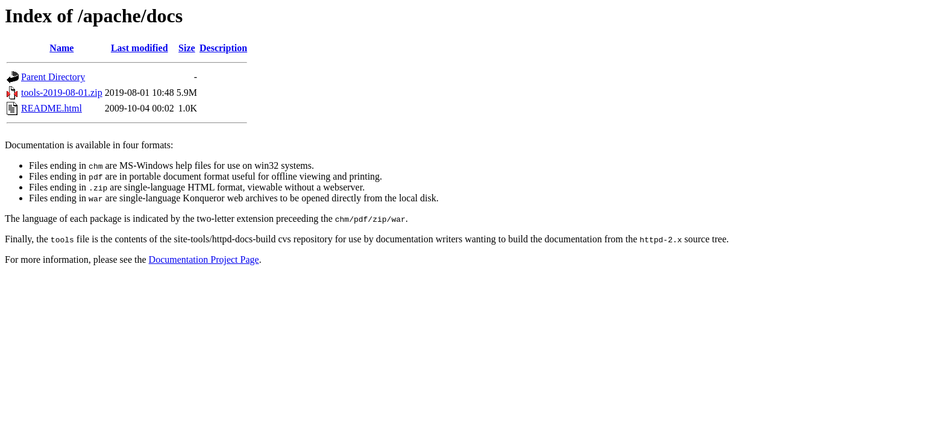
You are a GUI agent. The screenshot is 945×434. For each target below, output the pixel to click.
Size (186, 48)
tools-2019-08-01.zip (61, 92)
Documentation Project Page (204, 259)
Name (61, 48)
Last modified (139, 48)
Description (223, 48)
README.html (51, 108)
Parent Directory (53, 77)
